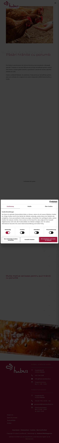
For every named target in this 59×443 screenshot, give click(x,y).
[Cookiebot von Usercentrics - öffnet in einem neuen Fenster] (50, 202)
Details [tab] (29, 206)
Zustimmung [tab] (10, 206)
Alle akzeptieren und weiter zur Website (48, 239)
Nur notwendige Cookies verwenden (11, 239)
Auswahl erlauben (29, 239)
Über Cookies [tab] (49, 206)
